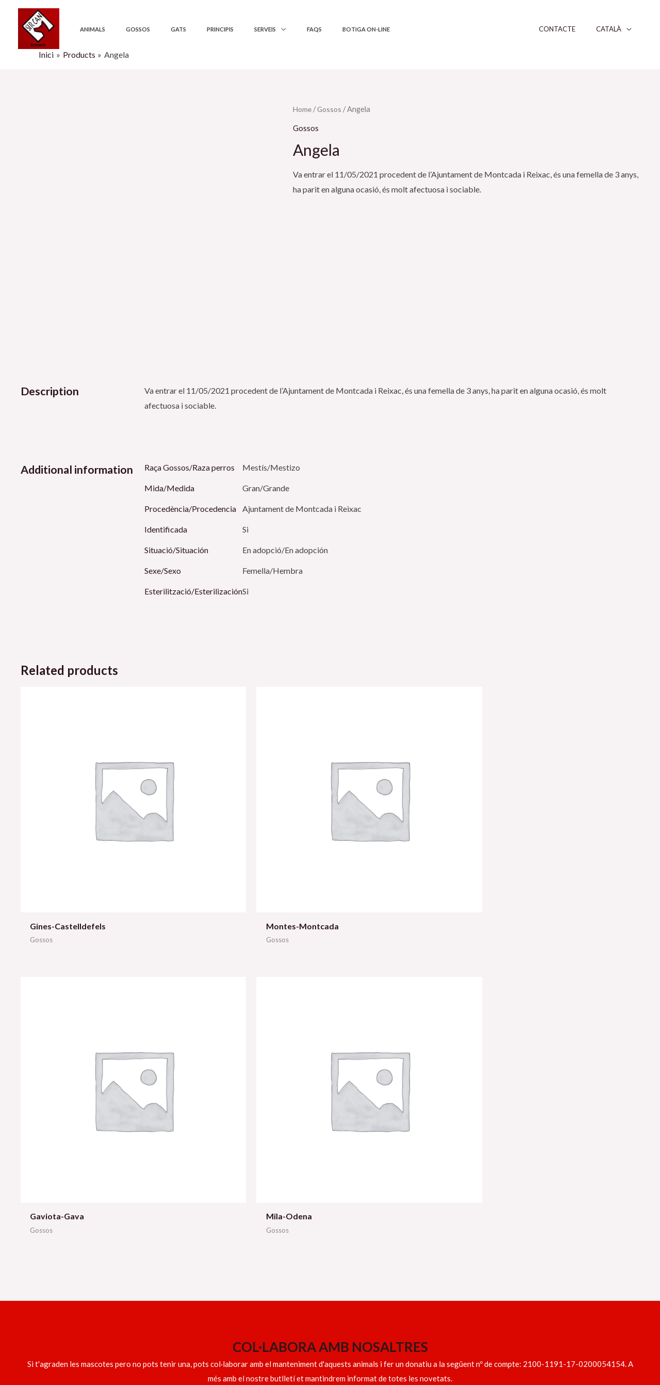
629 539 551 (97, 1156)
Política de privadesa (526, 1147)
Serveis (224, 29)
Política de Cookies (523, 1162)
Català (619, 29)
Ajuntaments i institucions (378, 1147)
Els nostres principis (368, 1162)
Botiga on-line (307, 29)
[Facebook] (520, 1342)
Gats (155, 29)
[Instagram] (587, 1342)
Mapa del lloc (513, 1193)
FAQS (264, 29)
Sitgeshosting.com (204, 1340)
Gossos (124, 29)
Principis (188, 29)
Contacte (574, 29)
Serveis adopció (360, 1132)
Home (303, 109)
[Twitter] (565, 1342)
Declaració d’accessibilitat (535, 1178)
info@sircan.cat (48, 1171)
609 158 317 (43, 1186)
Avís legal (505, 1132)
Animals (88, 29)
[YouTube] (543, 1342)
